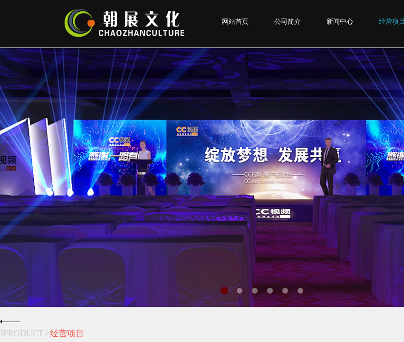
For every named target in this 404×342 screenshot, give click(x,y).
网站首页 (235, 21)
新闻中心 (340, 21)
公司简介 (287, 21)
